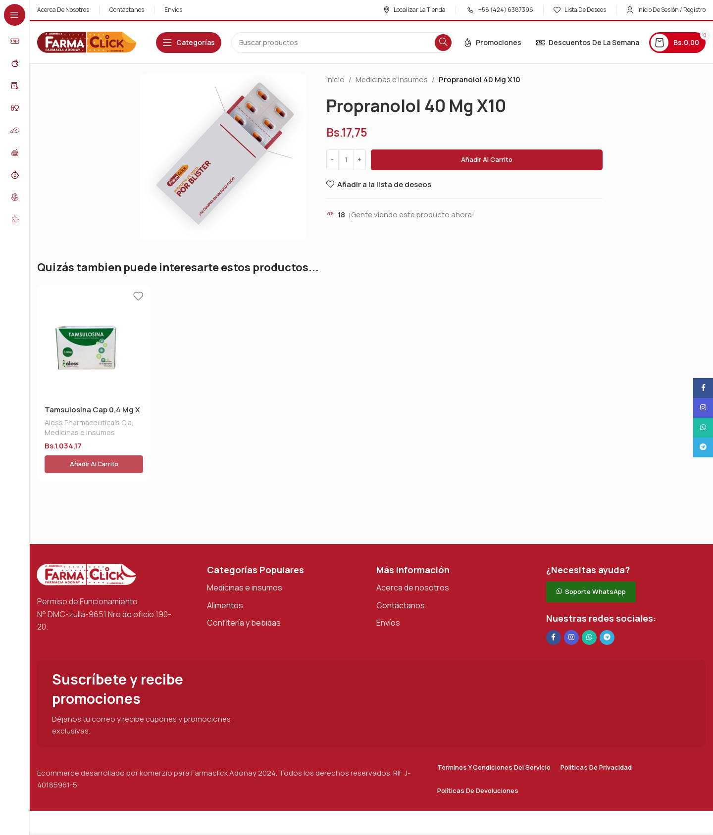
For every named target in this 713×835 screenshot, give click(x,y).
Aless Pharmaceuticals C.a (88, 422)
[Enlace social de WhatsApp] (589, 614)
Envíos (388, 599)
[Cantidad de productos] (346, 159)
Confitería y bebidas (244, 599)
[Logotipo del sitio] (86, 42)
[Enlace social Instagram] (571, 614)
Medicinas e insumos (392, 79)
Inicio (335, 79)
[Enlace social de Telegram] (607, 614)
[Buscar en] (342, 42)
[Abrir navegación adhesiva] (188, 42)
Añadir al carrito (486, 159)
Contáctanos (400, 582)
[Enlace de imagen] (86, 551)
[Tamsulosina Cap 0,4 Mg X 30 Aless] (94, 341)
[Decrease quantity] (332, 159)
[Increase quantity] (360, 159)
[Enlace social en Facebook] (553, 614)
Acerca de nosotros (412, 564)
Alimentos (225, 582)
